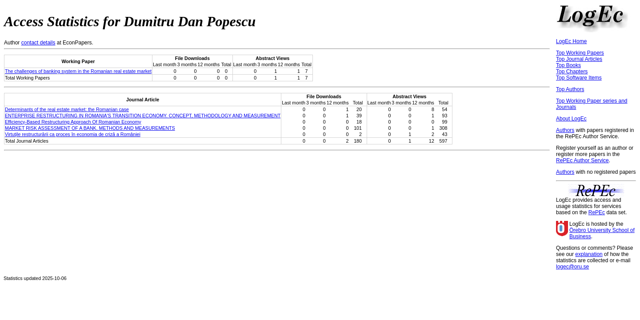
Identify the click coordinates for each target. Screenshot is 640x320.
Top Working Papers (580, 53)
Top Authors (570, 89)
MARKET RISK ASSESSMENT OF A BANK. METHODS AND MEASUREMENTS (90, 128)
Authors (565, 130)
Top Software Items (579, 78)
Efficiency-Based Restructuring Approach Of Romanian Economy (73, 121)
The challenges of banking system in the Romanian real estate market (78, 71)
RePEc (596, 212)
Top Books (568, 65)
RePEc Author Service (582, 160)
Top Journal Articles (579, 59)
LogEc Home (571, 41)
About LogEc (571, 119)
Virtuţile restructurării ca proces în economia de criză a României (72, 134)
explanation (588, 254)
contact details (38, 43)
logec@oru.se (572, 267)
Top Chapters (572, 71)
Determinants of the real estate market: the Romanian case (67, 109)
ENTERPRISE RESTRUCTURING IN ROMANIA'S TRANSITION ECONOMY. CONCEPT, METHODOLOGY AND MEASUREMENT (142, 115)
